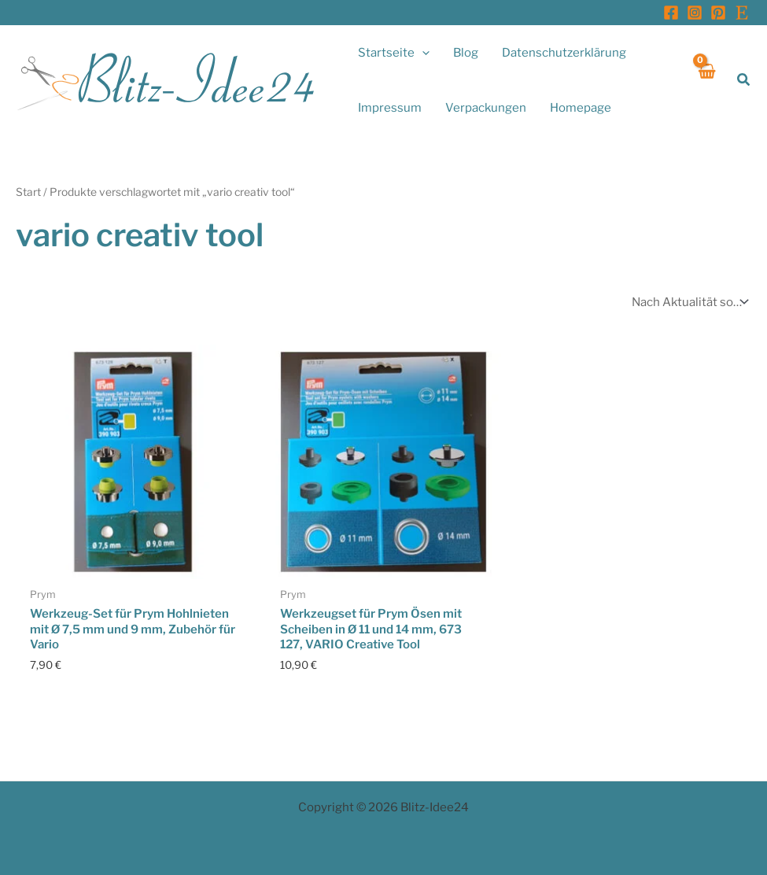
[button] (744, 80)
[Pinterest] (718, 12)
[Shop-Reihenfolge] (688, 301)
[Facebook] (671, 12)
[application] (422, 52)
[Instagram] (694, 12)
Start (28, 192)
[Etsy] (742, 12)
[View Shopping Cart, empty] (706, 79)
